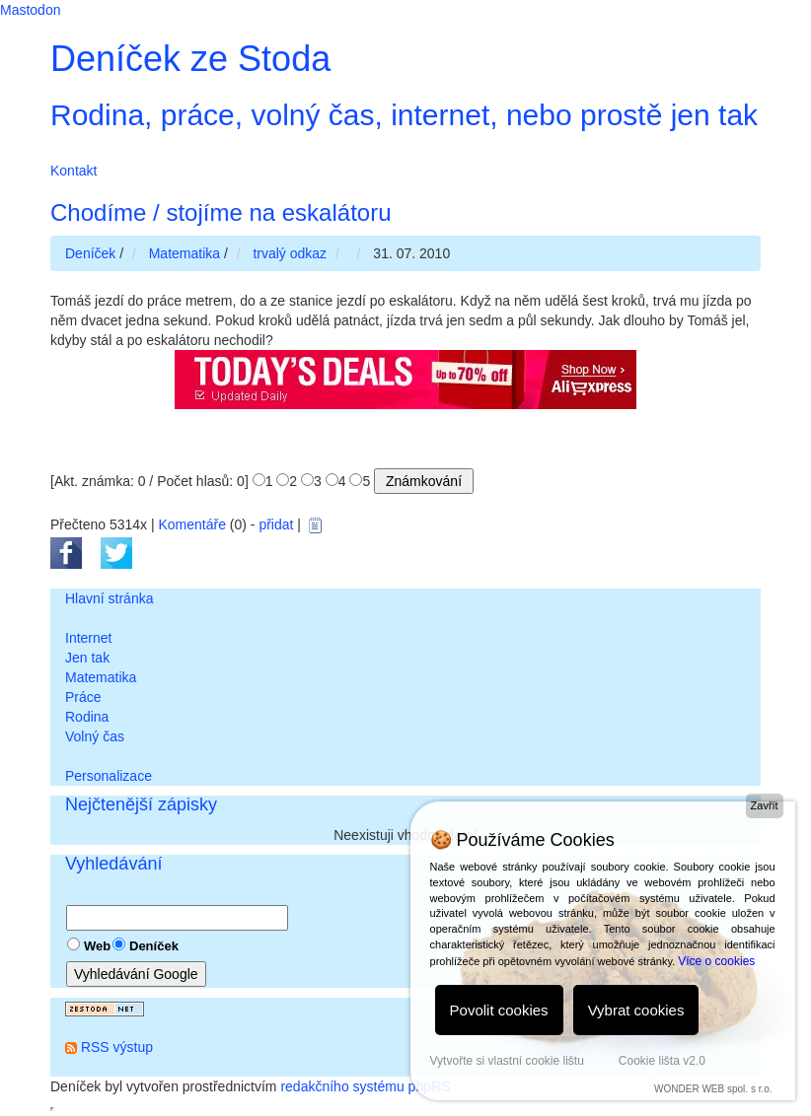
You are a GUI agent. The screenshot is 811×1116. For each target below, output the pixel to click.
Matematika (100, 677)
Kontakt (73, 170)
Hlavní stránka (109, 598)
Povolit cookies (499, 1010)
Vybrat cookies (636, 1010)
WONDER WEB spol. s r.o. (713, 1088)
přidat (275, 524)
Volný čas (94, 736)
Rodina (87, 717)
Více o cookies (716, 961)
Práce (83, 697)
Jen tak (87, 657)
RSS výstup (117, 1047)
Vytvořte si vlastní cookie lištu (507, 1061)
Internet (88, 638)
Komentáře (191, 524)
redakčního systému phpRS (365, 1086)
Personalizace (108, 776)
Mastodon (30, 10)
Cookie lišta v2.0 (662, 1061)
